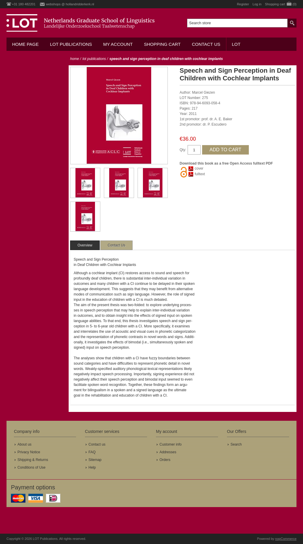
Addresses (167, 452)
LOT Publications (71, 44)
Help (92, 467)
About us (24, 444)
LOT (236, 44)
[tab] (85, 245)
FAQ (92, 452)
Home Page (25, 44)
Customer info (170, 444)
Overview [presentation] (85, 245)
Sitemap (94, 460)
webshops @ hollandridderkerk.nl (70, 4)
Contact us (206, 44)
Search (236, 444)
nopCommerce (285, 538)
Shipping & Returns (32, 460)
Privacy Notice (28, 452)
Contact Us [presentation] (116, 245)
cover (199, 168)
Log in (257, 4)
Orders (164, 460)
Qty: (183, 150)
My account (118, 44)
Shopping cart (162, 44)
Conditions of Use (31, 467)
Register (243, 4)
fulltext (200, 174)
